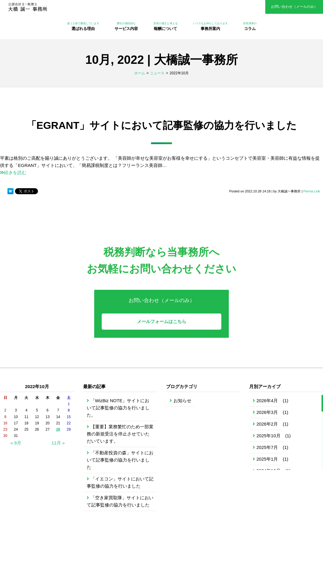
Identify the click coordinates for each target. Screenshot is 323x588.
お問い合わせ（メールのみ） (294, 6)
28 (58, 429)
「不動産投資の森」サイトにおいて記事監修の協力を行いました (120, 460)
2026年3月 (267, 412)
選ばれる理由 (83, 26)
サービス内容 (126, 26)
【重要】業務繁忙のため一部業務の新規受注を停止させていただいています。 (120, 434)
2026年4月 (267, 400)
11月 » (58, 442)
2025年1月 (267, 459)
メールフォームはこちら (161, 321)
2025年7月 (267, 447)
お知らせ (182, 400)
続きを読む (13, 172)
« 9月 (15, 442)
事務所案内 (210, 26)
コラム (250, 26)
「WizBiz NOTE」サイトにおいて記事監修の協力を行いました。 (118, 407)
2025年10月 (269, 435)
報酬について (165, 26)
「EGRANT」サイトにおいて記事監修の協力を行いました (161, 125)
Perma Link (311, 191)
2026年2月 (267, 423)
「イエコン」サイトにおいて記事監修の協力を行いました (120, 482)
